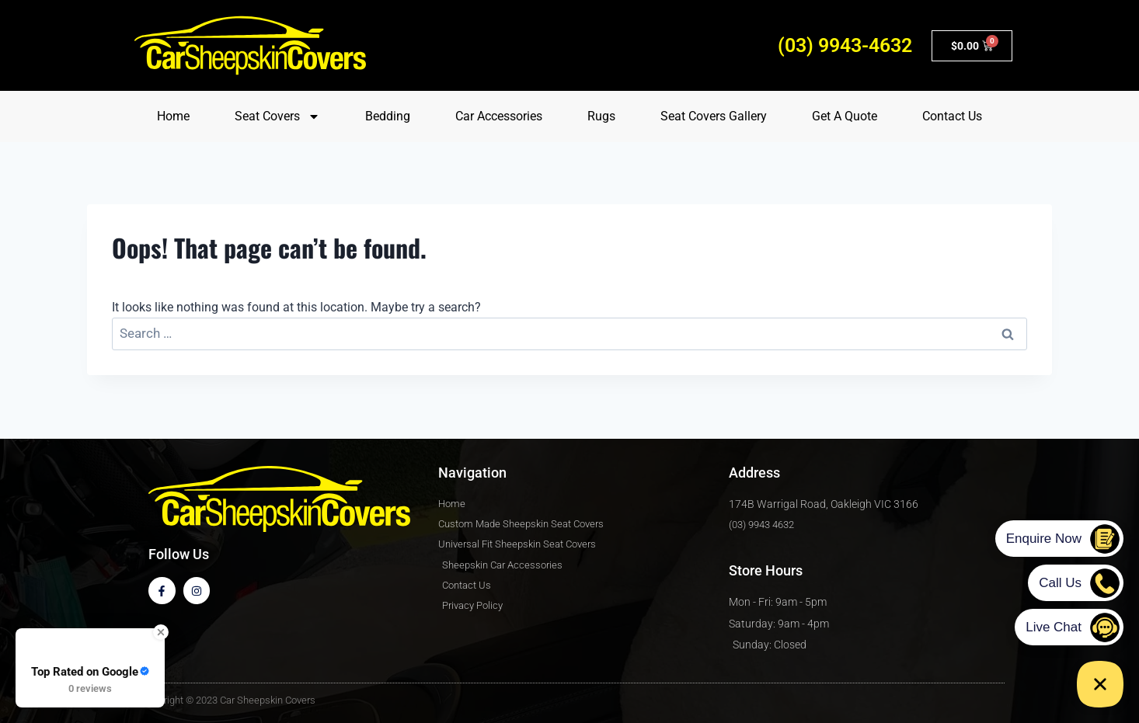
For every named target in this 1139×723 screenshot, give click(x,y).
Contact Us (952, 116)
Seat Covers (277, 116)
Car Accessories (498, 116)
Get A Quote (844, 116)
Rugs (601, 116)
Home (173, 116)
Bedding (387, 116)
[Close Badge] (161, 632)
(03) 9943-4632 (845, 45)
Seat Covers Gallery (713, 116)
